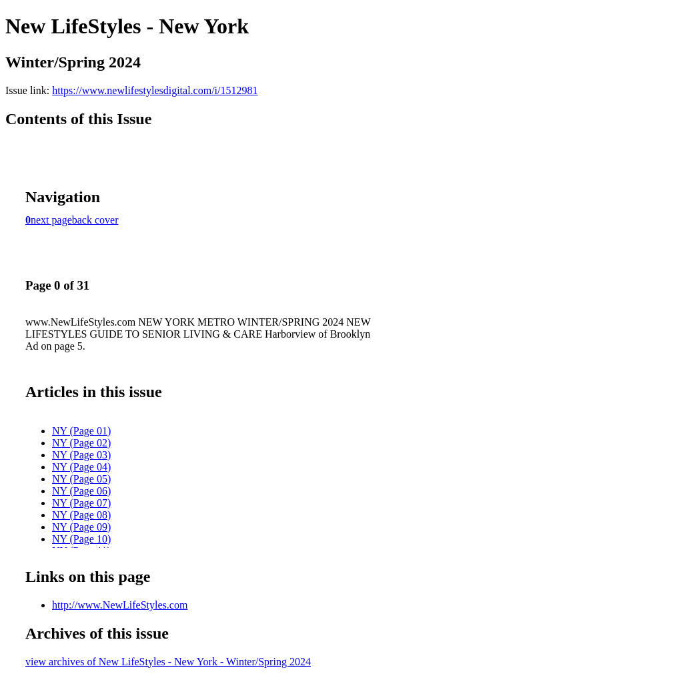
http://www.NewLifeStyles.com (119, 605)
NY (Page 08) (81, 515)
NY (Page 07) (81, 502)
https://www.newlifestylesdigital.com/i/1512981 (154, 90)
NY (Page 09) (81, 527)
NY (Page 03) (81, 454)
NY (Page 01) (81, 430)
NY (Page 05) (81, 478)
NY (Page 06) (81, 490)
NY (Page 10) (81, 539)
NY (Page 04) (81, 466)
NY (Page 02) (81, 442)
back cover (95, 220)
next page (51, 220)
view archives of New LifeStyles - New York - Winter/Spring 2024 (168, 661)
